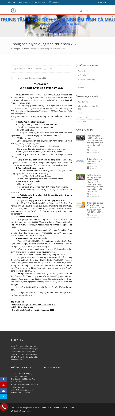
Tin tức (26, 48)
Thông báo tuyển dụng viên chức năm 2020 (94, 161)
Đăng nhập (102, 2)
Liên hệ (81, 87)
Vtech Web (26, 411)
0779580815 (55, 2)
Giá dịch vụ (82, 117)
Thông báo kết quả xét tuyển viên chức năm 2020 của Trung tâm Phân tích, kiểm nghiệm (95, 207)
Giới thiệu (82, 75)
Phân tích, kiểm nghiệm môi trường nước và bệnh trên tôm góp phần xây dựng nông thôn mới (95, 142)
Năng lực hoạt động (86, 79)
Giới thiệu (82, 121)
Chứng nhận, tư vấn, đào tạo (88, 107)
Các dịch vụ (83, 102)
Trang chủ (17, 48)
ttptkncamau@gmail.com (19, 2)
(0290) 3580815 (39, 2)
